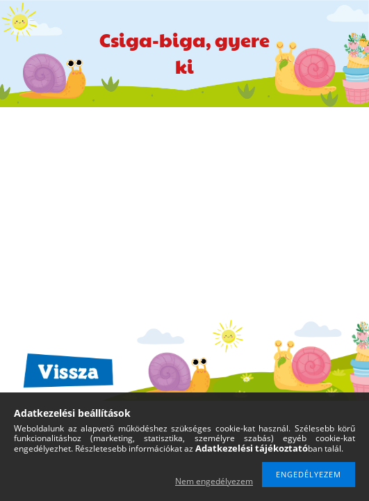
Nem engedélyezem (214, 481)
